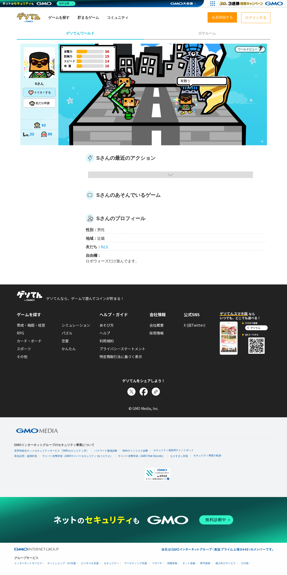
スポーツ (24, 348)
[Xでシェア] (131, 392)
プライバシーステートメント (122, 348)
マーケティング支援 (135, 563)
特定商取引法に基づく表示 (120, 356)
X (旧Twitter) (194, 325)
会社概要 (156, 325)
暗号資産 (205, 563)
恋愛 (65, 340)
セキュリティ (111, 563)
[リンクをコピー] (156, 392)
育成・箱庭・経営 (31, 325)
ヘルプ (104, 333)
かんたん (69, 348)
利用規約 (106, 340)
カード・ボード (29, 340)
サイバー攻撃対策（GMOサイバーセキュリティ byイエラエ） (77, 456)
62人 (105, 247)
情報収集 (172, 563)
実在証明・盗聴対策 (25, 456)
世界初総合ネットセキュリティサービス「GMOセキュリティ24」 (51, 450)
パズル (67, 333)
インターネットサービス (28, 563)
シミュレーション (76, 325)
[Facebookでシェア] (144, 392)
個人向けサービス (225, 563)
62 (40, 125)
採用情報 (156, 333)
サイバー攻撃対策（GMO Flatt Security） (141, 456)
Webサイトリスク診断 (135, 450)
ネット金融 (188, 563)
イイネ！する (39, 93)
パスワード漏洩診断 (105, 450)
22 (28, 134)
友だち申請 (39, 103)
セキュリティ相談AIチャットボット (173, 450)
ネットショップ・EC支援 (61, 563)
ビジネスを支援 (90, 563)
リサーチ (157, 563)
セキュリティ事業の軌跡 (207, 455)
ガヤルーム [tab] (207, 33)
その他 (22, 356)
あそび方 (106, 325)
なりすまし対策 (179, 456)
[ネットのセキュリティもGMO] (39, 3)
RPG (20, 333)
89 (46, 134)
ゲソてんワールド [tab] (80, 33)
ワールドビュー (247, 49)
